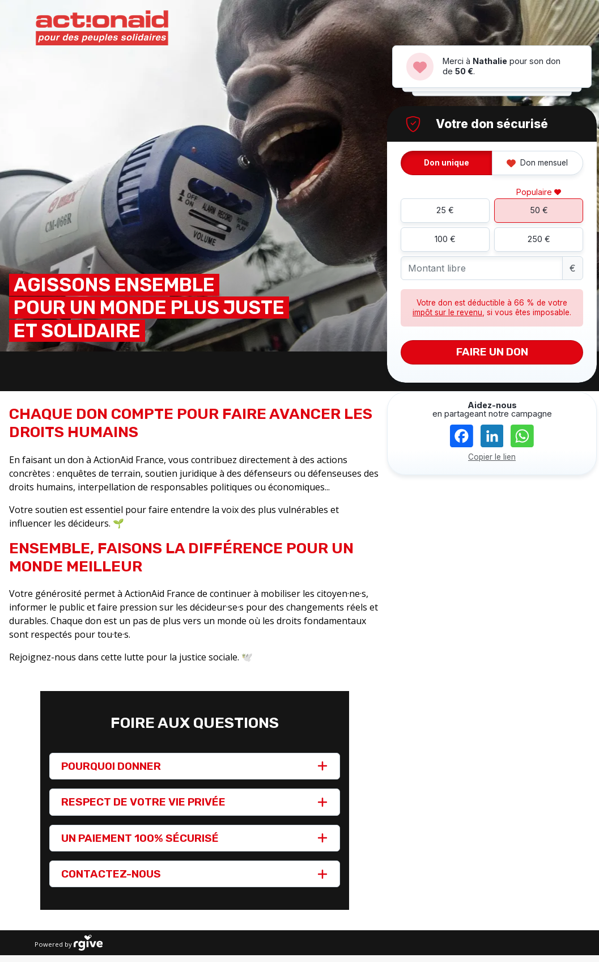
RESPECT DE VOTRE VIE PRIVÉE (143, 801)
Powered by (69, 943)
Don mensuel (537, 162)
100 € (445, 239)
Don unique (446, 162)
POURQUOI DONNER (111, 766)
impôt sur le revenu (447, 312)
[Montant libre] (482, 268)
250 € (539, 239)
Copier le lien (492, 456)
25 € (445, 210)
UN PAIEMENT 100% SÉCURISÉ (140, 838)
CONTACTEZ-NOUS (111, 873)
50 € (539, 210)
